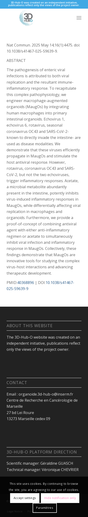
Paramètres (44, 508)
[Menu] (79, 17)
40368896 (25, 282)
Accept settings (25, 498)
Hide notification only (60, 498)
